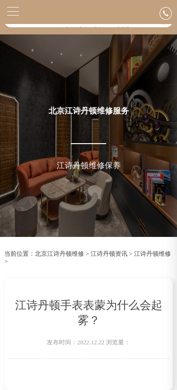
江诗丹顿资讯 (109, 254)
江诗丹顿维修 (152, 254)
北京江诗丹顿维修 (59, 254)
